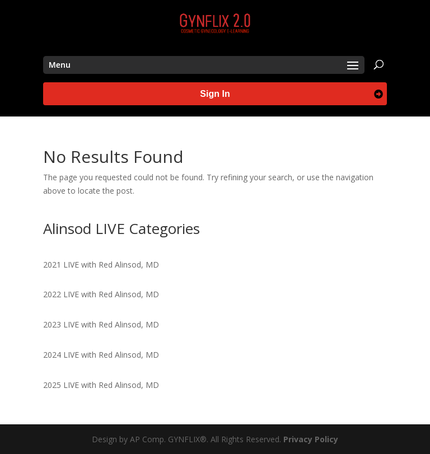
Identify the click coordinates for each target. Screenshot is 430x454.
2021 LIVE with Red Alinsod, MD (101, 264)
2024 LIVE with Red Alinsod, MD (101, 354)
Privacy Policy (310, 439)
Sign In (215, 94)
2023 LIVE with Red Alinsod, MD (101, 324)
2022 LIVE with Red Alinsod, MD (101, 294)
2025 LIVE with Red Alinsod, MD (101, 385)
